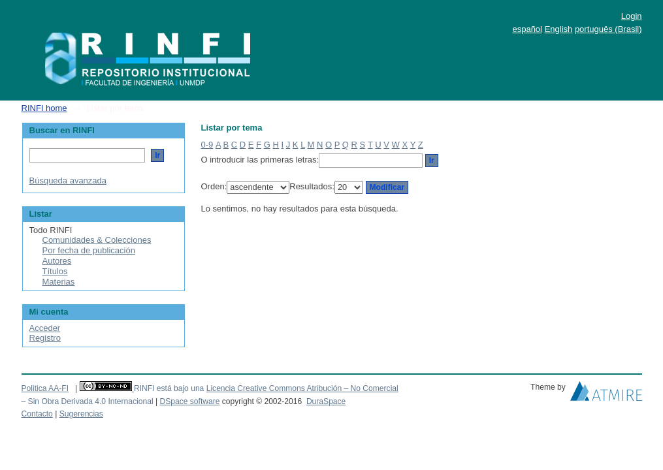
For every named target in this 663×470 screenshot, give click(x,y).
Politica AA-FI (45, 388)
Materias (58, 282)
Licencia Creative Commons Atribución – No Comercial (302, 388)
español (527, 29)
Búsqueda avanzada (68, 180)
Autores (57, 261)
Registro (45, 338)
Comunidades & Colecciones (97, 240)
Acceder (45, 328)
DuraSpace (326, 401)
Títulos (55, 271)
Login (631, 16)
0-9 (207, 144)
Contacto (37, 413)
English (559, 29)
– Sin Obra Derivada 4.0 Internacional (88, 401)
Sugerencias (81, 413)
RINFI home (44, 108)
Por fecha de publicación (88, 250)
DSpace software (189, 401)
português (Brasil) (608, 29)
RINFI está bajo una (169, 388)
